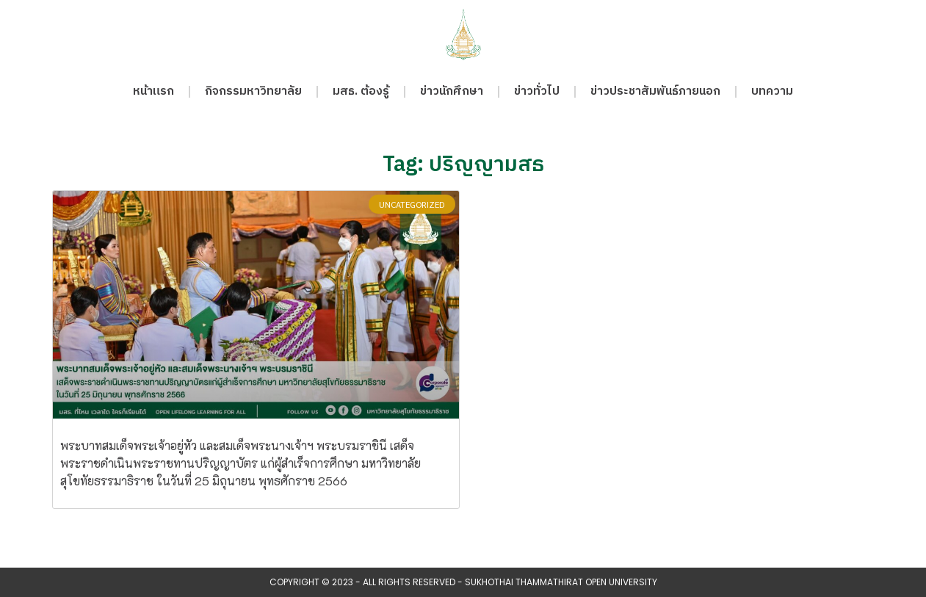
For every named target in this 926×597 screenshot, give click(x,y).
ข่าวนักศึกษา (451, 91)
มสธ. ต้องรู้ (361, 91)
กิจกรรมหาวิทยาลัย (253, 91)
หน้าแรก (153, 91)
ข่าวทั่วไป (537, 91)
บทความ (772, 91)
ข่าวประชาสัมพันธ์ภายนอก (655, 91)
